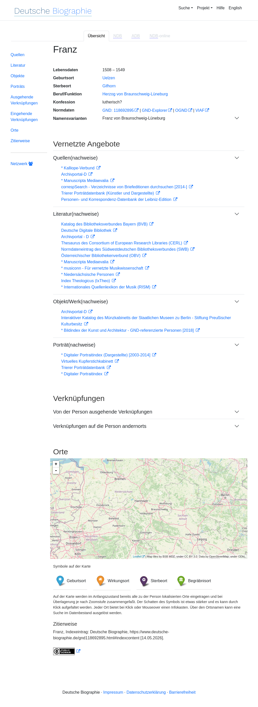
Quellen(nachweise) (75, 158)
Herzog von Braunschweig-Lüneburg (135, 94)
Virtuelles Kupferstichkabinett (87, 361)
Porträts (18, 86)
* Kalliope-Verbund (78, 168)
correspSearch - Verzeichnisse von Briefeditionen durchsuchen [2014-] (124, 187)
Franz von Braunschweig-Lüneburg (133, 118)
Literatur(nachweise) (76, 214)
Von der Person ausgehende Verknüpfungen (102, 412)
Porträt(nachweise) (74, 345)
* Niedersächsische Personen (88, 274)
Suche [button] (184, 8)
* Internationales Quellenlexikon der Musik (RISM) (106, 287)
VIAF (200, 110)
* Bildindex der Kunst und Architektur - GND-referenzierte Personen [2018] (128, 330)
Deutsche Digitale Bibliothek (87, 230)
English (235, 8)
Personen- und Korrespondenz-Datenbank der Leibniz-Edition (117, 199)
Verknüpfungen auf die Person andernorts (99, 426)
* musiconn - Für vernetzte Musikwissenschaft (102, 268)
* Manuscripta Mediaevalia (85, 180)
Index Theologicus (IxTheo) (86, 281)
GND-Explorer (154, 110)
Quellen (17, 55)
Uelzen (108, 78)
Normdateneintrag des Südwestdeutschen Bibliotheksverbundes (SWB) (125, 249)
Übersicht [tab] (96, 36)
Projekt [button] (203, 8)
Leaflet (137, 556)
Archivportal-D (74, 174)
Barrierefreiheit (182, 692)
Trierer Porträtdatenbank (83, 367)
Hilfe (221, 8)
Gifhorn (108, 86)
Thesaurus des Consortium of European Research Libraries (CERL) (122, 243)
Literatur (18, 65)
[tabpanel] (129, 353)
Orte (14, 130)
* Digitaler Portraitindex (82, 374)
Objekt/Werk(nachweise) (80, 301)
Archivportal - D (75, 237)
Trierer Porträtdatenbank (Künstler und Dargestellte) (108, 193)
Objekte (17, 76)
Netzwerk (22, 164)
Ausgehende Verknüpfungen (24, 100)
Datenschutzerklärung (146, 692)
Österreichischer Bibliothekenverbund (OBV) (101, 255)
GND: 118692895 (118, 110)
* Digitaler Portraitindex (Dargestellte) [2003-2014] (106, 355)
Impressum (113, 692)
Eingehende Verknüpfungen (24, 116)
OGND (181, 110)
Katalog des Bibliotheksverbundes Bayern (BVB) (105, 224)
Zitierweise (20, 141)
